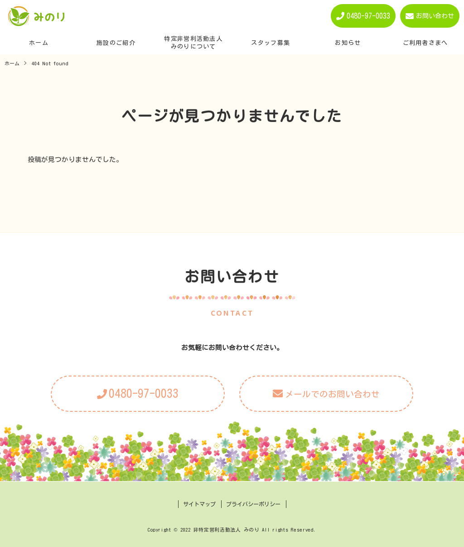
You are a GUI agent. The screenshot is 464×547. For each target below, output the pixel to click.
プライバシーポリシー (253, 504)
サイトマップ (199, 504)
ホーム (12, 63)
